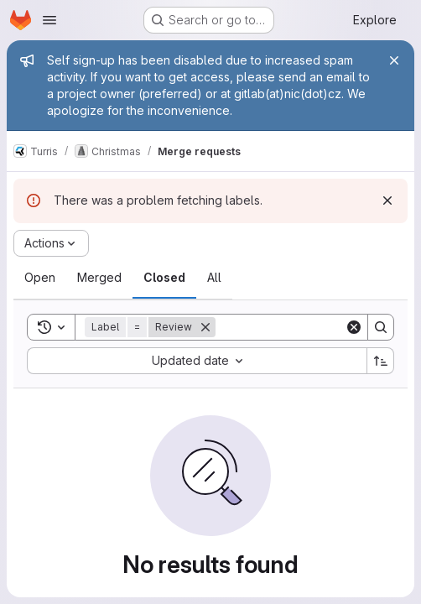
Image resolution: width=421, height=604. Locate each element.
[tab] (39, 278)
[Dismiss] (387, 200)
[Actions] (51, 243)
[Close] (394, 60)
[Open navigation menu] (49, 20)
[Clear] (354, 327)
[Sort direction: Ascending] (380, 360)
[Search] (319, 327)
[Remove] (205, 327)
